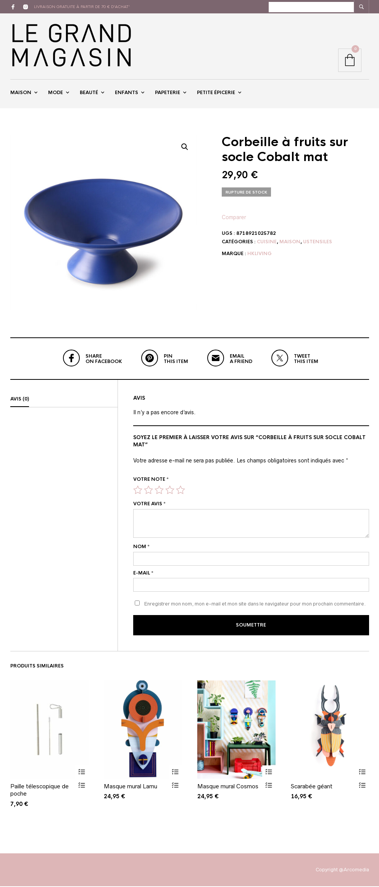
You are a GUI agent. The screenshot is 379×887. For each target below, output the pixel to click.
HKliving (259, 255)
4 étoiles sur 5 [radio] (169, 490)
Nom (141, 548)
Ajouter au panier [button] (82, 772)
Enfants (126, 93)
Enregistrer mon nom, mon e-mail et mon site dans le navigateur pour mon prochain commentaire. (255, 605)
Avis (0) (19, 400)
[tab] (64, 400)
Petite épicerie (216, 93)
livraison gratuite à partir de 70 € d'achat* (82, 6)
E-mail (143, 574)
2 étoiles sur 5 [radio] (148, 490)
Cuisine (267, 242)
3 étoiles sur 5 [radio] (159, 490)
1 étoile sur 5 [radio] (137, 490)
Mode (55, 93)
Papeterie (167, 93)
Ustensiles (317, 242)
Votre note (151, 480)
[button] (185, 148)
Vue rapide (82, 786)
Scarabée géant (311, 786)
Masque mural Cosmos (227, 786)
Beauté (89, 93)
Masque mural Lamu (130, 786)
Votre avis (149, 505)
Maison (20, 93)
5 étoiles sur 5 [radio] (180, 490)
